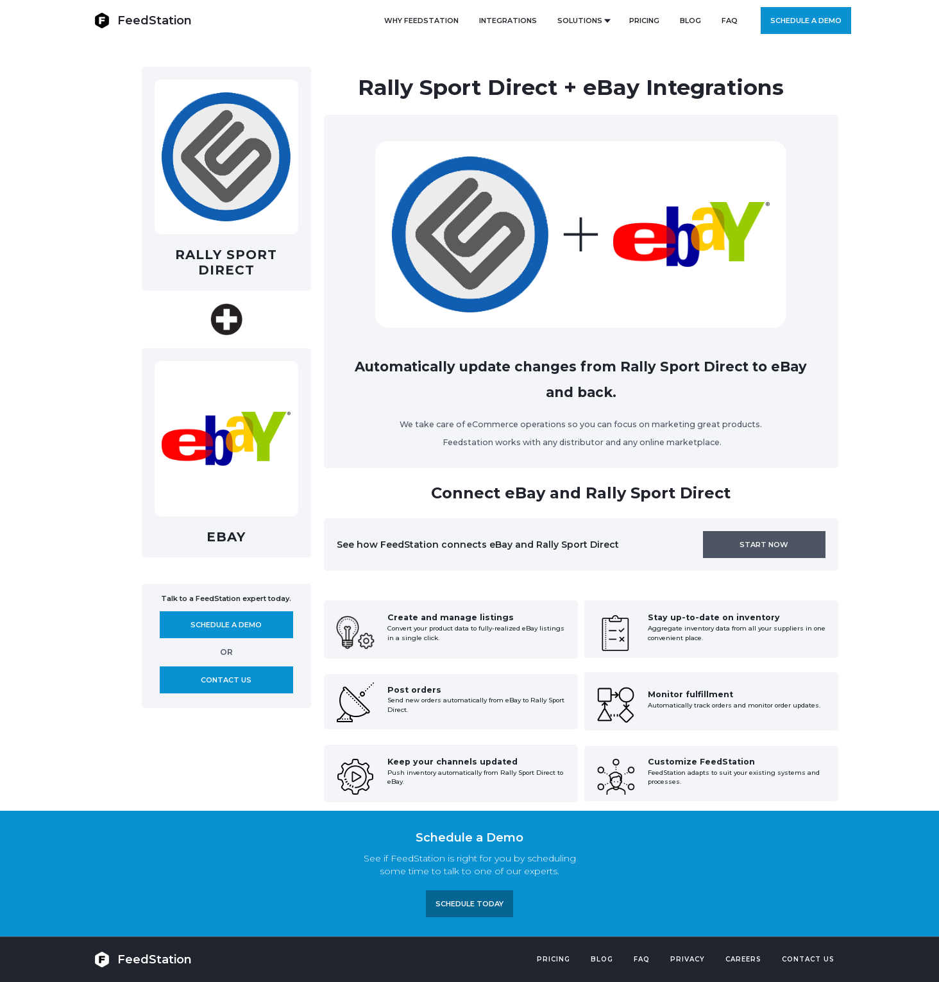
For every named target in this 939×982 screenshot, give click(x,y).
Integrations (508, 20)
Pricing (553, 959)
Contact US (808, 959)
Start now (764, 544)
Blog (602, 959)
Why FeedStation (421, 20)
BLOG (690, 20)
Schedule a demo (806, 20)
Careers (743, 959)
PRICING (644, 20)
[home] (143, 20)
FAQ (730, 20)
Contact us (226, 679)
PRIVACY (687, 959)
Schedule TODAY (469, 903)
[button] (583, 20)
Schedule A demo (226, 624)
